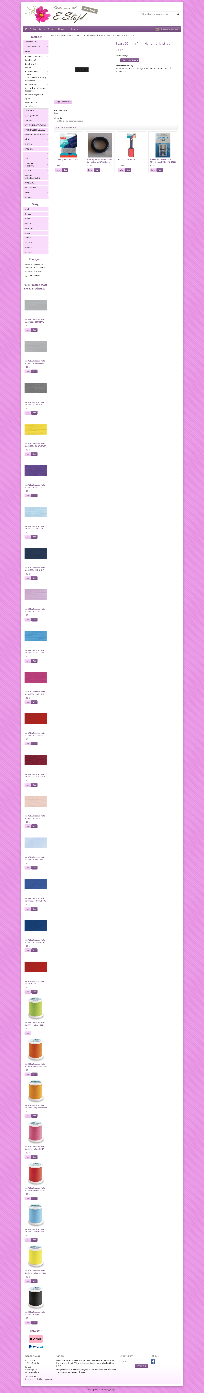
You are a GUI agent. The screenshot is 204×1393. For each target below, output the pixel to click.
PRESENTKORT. (31, 187)
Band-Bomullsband (36, 56)
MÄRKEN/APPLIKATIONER (36, 134)
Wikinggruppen (110, 1389)
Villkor (33, 29)
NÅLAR (36, 139)
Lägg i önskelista (63, 101)
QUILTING (36, 144)
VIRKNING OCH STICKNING (36, 164)
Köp (34, 330)
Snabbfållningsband (34, 94)
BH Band (36, 67)
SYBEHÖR (36, 149)
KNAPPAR (36, 120)
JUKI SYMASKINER (36, 41)
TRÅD (36, 158)
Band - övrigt (30, 64)
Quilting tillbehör (31, 115)
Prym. (37, 74)
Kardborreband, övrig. (37, 77)
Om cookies (30, 242)
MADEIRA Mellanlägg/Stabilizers (34, 176)
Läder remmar (31, 102)
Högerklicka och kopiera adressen (68, 121)
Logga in (28, 252)
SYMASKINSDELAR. (36, 46)
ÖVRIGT (36, 170)
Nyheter (51, 29)
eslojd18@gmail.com (33, 271)
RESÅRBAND (36, 84)
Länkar (27, 233)
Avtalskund (29, 247)
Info (27, 330)
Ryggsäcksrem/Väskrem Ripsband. (35, 89)
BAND (36, 51)
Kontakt (74, 29)
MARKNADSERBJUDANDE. (35, 130)
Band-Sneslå (36, 60)
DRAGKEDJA (36, 183)
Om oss (42, 29)
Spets (27, 98)
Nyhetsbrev (63, 29)
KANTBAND (36, 110)
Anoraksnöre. (31, 106)
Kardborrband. (36, 71)
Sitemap (28, 197)
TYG (36, 153)
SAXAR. (36, 192)
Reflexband (30, 80)
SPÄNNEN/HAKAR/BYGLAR (36, 125)
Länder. (28, 209)
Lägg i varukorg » (130, 60)
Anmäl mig (141, 1366)
